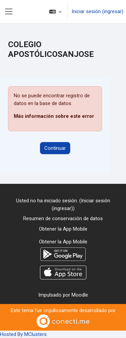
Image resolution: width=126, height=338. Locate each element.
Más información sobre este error (54, 116)
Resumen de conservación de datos (63, 218)
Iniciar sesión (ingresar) (97, 11)
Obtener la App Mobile (63, 229)
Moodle (80, 295)
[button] (55, 11)
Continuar (55, 148)
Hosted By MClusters (23, 334)
